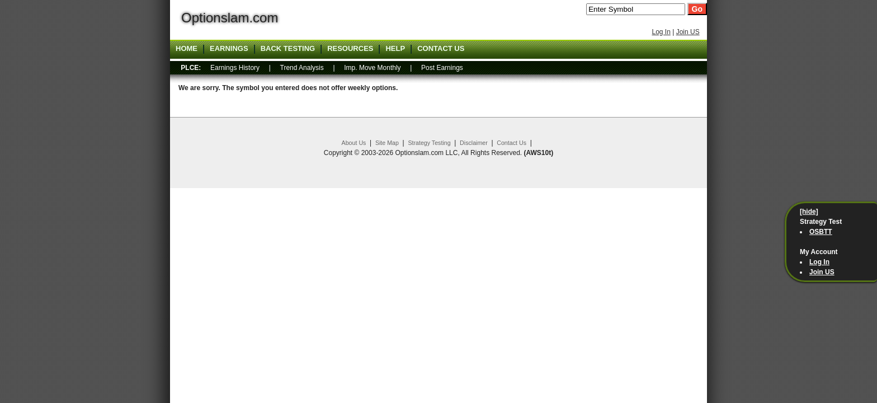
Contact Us (511, 142)
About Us (354, 142)
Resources (350, 49)
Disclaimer (474, 142)
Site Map (387, 142)
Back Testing (288, 49)
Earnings (229, 49)
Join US (688, 32)
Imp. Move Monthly (372, 68)
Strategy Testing (429, 142)
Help (395, 49)
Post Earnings (442, 68)
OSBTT (820, 232)
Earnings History (235, 68)
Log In (661, 32)
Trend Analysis (302, 68)
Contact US (440, 49)
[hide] (809, 211)
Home (186, 49)
